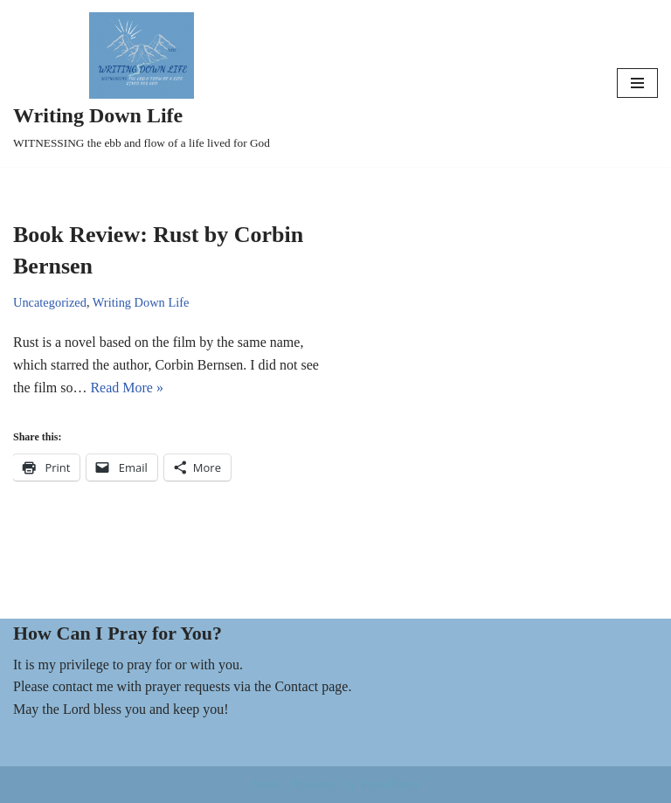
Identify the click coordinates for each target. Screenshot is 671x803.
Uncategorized (49, 302)
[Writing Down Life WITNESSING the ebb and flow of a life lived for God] (141, 83)
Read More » (126, 387)
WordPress (390, 784)
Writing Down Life (141, 302)
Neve (265, 784)
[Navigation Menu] (637, 83)
